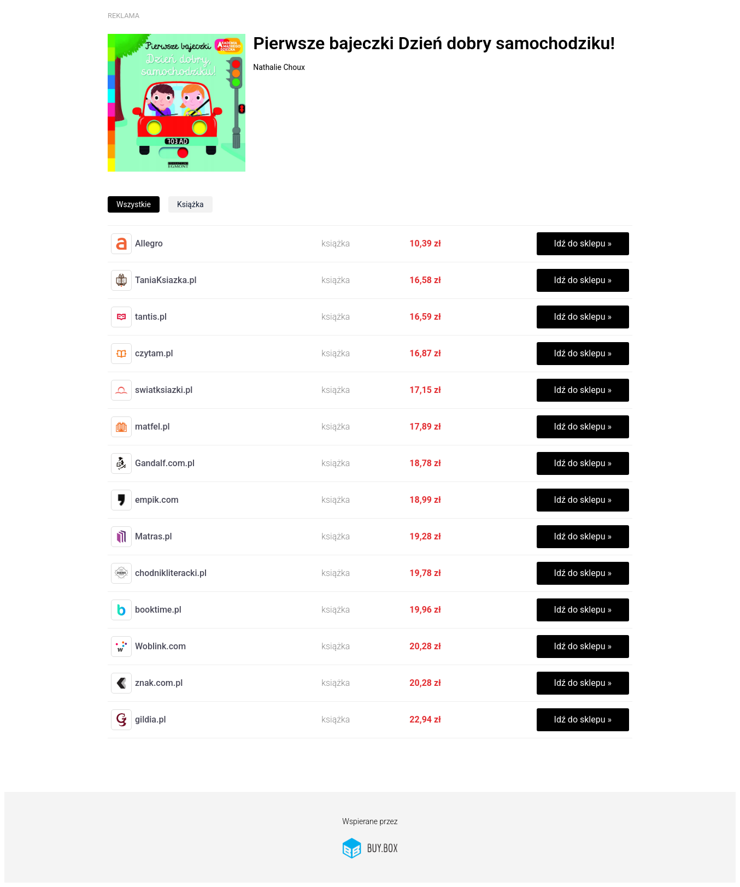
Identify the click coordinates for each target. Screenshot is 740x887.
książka (190, 204)
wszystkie (133, 204)
